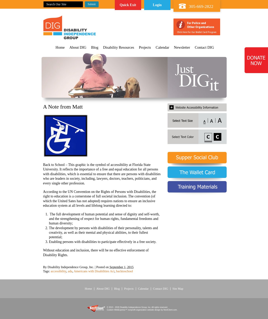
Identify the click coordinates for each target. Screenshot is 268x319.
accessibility (58, 271)
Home (60, 47)
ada (70, 271)
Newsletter (182, 47)
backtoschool (124, 271)
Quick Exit (128, 5)
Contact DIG (204, 47)
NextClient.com (170, 310)
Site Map (177, 288)
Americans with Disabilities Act (94, 271)
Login (157, 5)
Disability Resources (118, 47)
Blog (94, 47)
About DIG (77, 47)
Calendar (162, 47)
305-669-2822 (201, 6)
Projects (145, 47)
